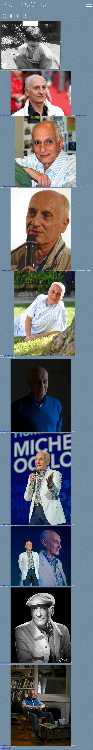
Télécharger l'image (5, 115)
